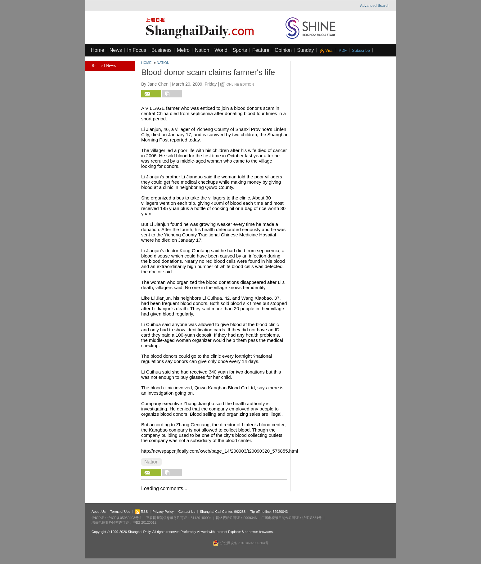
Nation (202, 50)
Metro (183, 50)
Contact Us (186, 511)
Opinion (283, 50)
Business (161, 50)
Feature (260, 50)
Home (97, 50)
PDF (343, 50)
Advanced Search (374, 5)
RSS (141, 511)
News (116, 50)
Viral (329, 50)
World (220, 50)
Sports (240, 50)
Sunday (305, 50)
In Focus (136, 50)
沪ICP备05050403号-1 (124, 518)
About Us (99, 511)
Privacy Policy (162, 511)
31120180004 (201, 518)
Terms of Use (120, 511)
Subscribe (361, 50)
